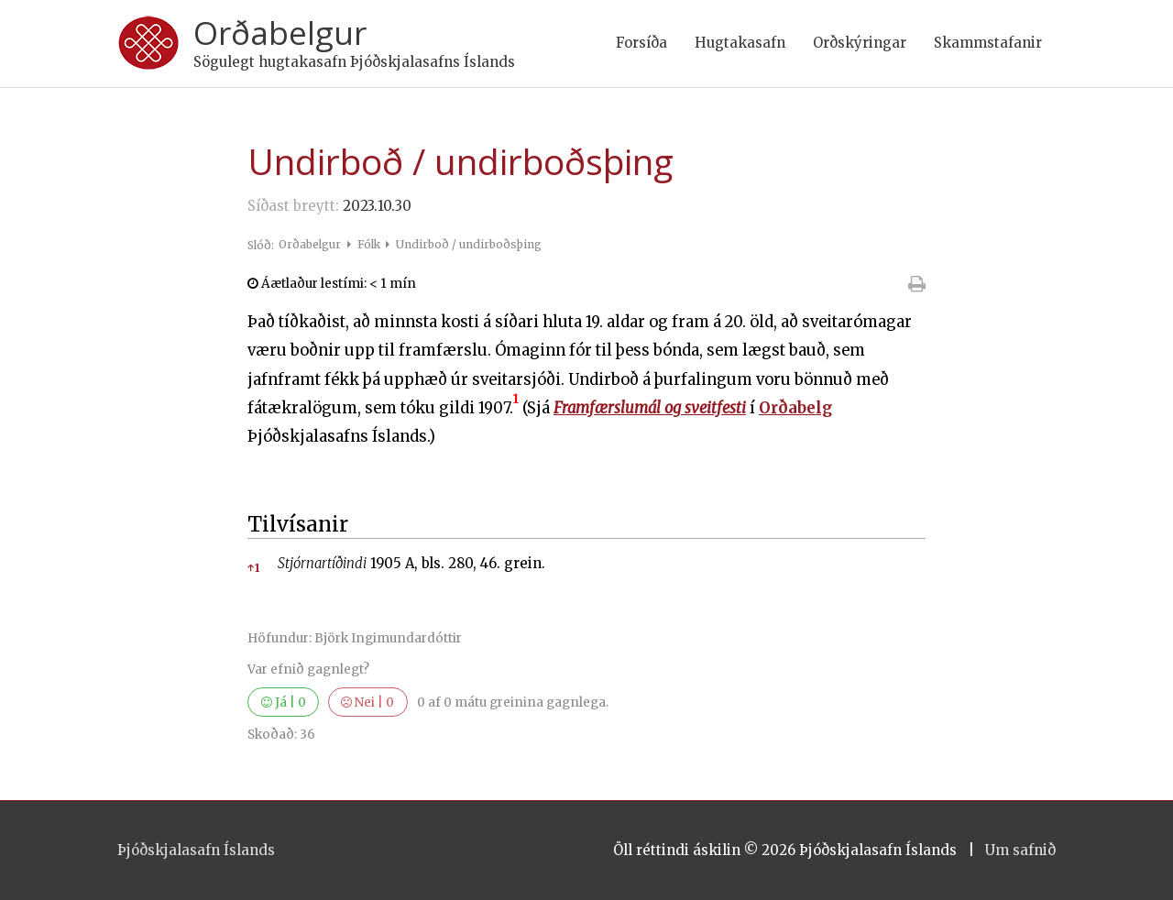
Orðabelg (795, 408)
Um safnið (1020, 850)
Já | (283, 702)
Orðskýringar (859, 42)
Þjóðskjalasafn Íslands (196, 850)
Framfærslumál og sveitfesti (650, 408)
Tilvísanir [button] (297, 524)
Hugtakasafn (740, 42)
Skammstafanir (988, 42)
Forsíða (641, 42)
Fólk (370, 244)
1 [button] (253, 568)
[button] (516, 408)
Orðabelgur (280, 32)
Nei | (367, 702)
